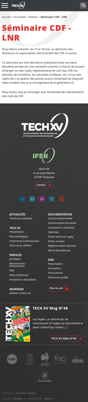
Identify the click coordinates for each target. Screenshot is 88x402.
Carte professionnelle (60, 218)
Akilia (48, 398)
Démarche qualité (58, 277)
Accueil (6, 17)
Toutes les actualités (20, 218)
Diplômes (53, 232)
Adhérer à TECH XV (20, 293)
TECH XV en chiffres (20, 245)
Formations (54, 268)
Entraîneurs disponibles (22, 279)
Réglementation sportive (62, 245)
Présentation (16, 231)
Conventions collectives (61, 227)
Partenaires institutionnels (24, 241)
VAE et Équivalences (59, 250)
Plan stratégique (18, 236)
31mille (18, 398)
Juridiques (15, 259)
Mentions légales (26, 393)
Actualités (20, 17)
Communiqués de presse (62, 222)
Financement (55, 272)
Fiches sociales (56, 241)
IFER (11, 270)
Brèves (33, 17)
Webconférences (18, 275)
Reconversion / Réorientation (17, 264)
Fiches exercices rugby (60, 236)
